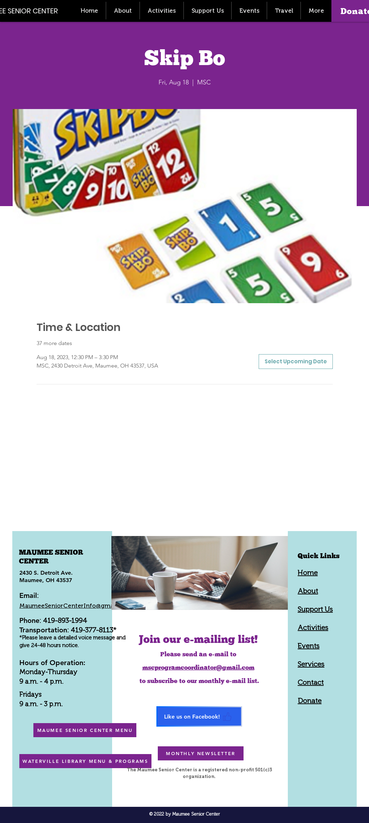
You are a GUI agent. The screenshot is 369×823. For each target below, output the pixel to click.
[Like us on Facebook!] (199, 716)
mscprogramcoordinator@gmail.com (198, 667)
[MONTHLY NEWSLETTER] (201, 753)
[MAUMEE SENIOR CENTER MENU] (84, 730)
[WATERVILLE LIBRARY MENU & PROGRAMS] (85, 761)
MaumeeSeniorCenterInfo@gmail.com (75, 605)
